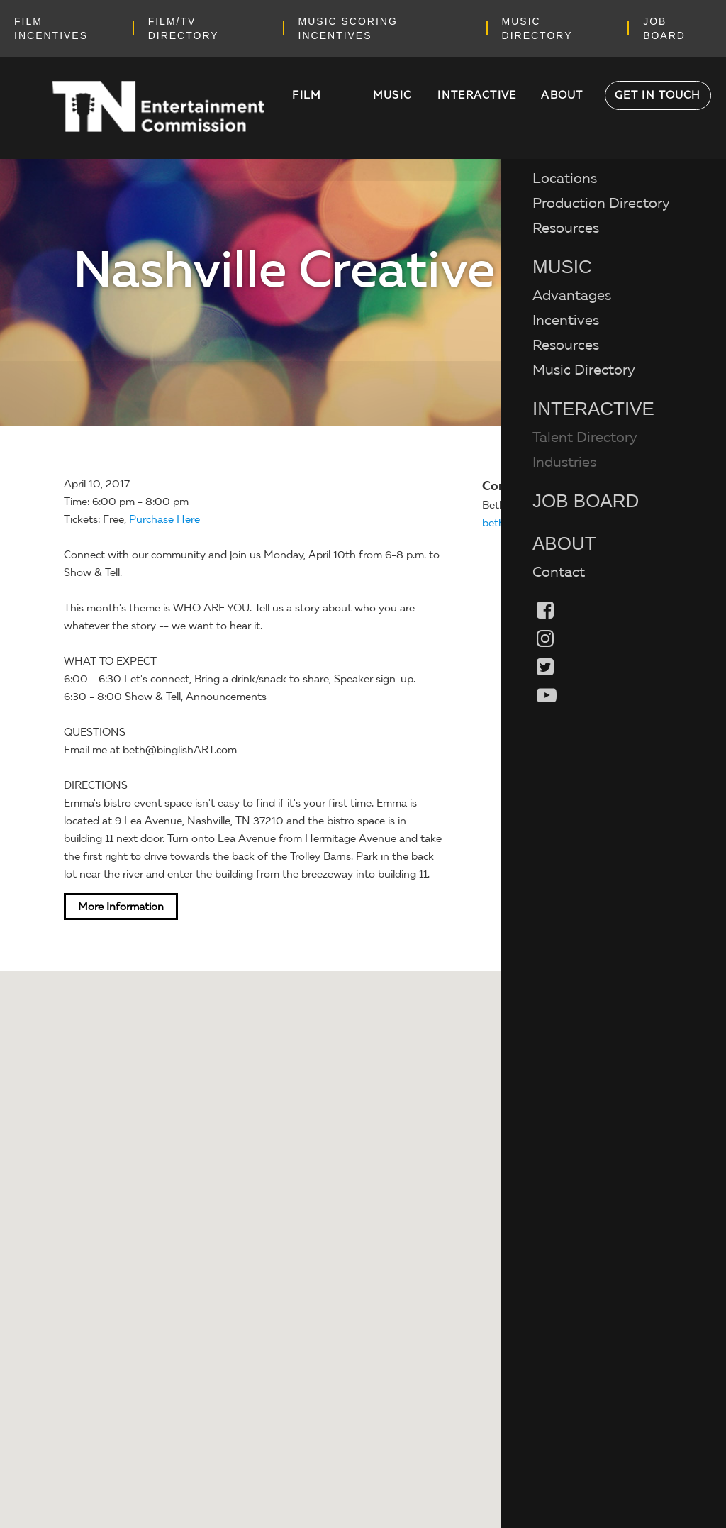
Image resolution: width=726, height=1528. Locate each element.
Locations (564, 178)
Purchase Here (164, 519)
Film (306, 95)
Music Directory (583, 369)
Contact (558, 571)
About (562, 95)
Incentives (565, 319)
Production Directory (601, 202)
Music (392, 95)
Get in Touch (658, 95)
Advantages (571, 295)
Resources (565, 227)
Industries (564, 461)
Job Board (585, 500)
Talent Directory (584, 436)
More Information (121, 906)
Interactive (476, 95)
